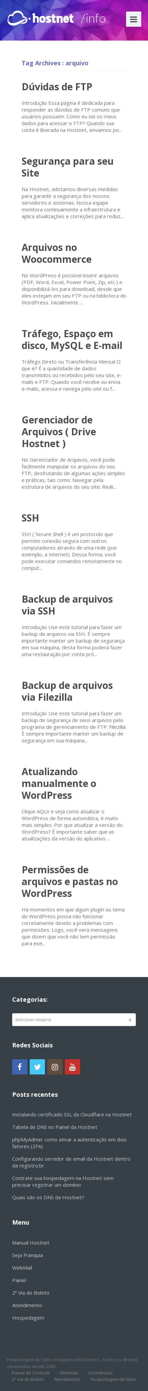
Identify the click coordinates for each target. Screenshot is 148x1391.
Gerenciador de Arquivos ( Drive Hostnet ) (59, 431)
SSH (30, 517)
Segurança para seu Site (68, 167)
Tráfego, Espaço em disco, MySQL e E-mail (72, 339)
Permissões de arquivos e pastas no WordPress (70, 881)
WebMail (22, 1267)
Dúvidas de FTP (57, 86)
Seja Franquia (27, 1255)
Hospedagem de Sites (113, 1379)
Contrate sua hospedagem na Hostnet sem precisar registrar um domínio (63, 1181)
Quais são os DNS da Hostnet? (48, 1197)
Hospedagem (28, 1317)
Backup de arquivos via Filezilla (67, 691)
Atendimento (27, 1305)
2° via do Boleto (28, 1379)
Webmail (69, 1373)
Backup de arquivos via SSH (67, 605)
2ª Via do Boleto (30, 1292)
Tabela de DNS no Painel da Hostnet (54, 1126)
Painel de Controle (31, 1373)
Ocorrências (100, 1373)
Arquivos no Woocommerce (57, 253)
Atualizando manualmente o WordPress (59, 783)
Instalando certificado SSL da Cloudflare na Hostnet (72, 1114)
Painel (19, 1280)
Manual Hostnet (30, 1242)
